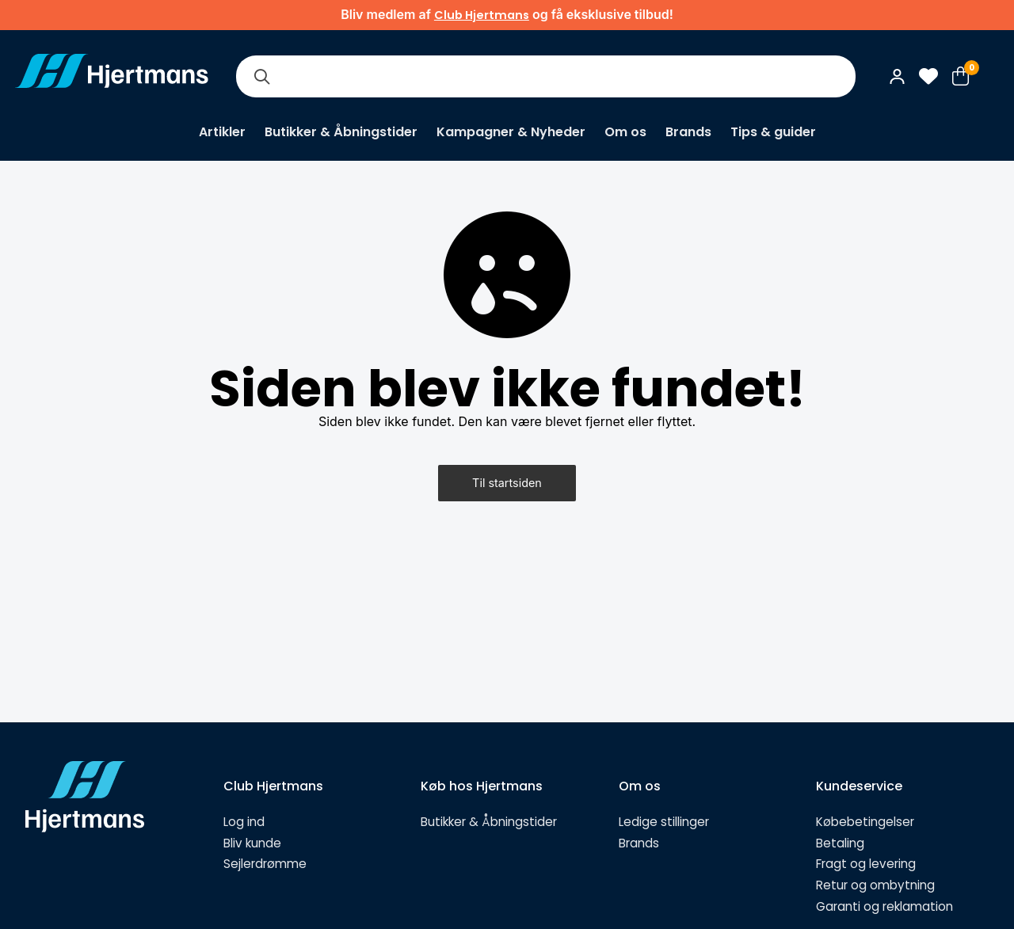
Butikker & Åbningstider (341, 132)
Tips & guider (773, 132)
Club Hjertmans (481, 15)
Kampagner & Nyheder (510, 132)
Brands (688, 132)
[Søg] (261, 76)
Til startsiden (507, 482)
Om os (625, 132)
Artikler (222, 132)
